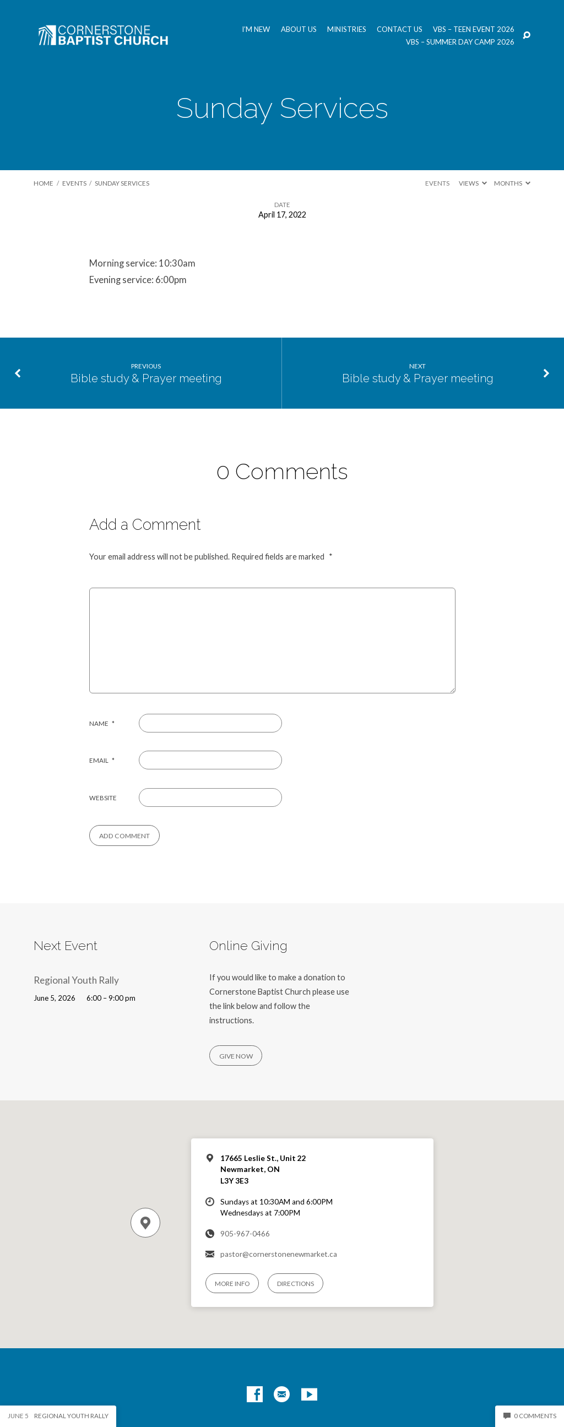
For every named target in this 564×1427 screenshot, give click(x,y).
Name (102, 723)
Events (74, 183)
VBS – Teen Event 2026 (473, 29)
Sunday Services (122, 183)
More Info (232, 1283)
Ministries (346, 29)
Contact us (399, 29)
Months (512, 183)
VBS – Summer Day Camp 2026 (460, 42)
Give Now (236, 1056)
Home (43, 183)
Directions (295, 1283)
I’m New (256, 29)
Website (103, 797)
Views (473, 183)
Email (102, 760)
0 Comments (529, 1415)
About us (299, 29)
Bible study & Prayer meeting (146, 378)
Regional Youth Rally (76, 980)
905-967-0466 (245, 1233)
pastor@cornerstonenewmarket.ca (278, 1254)
